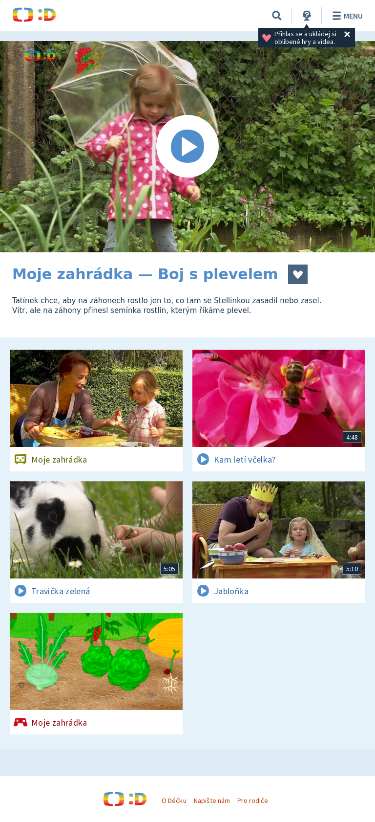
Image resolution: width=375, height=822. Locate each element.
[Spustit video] (187, 146)
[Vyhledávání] (277, 15)
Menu (346, 15)
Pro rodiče (252, 800)
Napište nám (212, 800)
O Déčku (174, 800)
